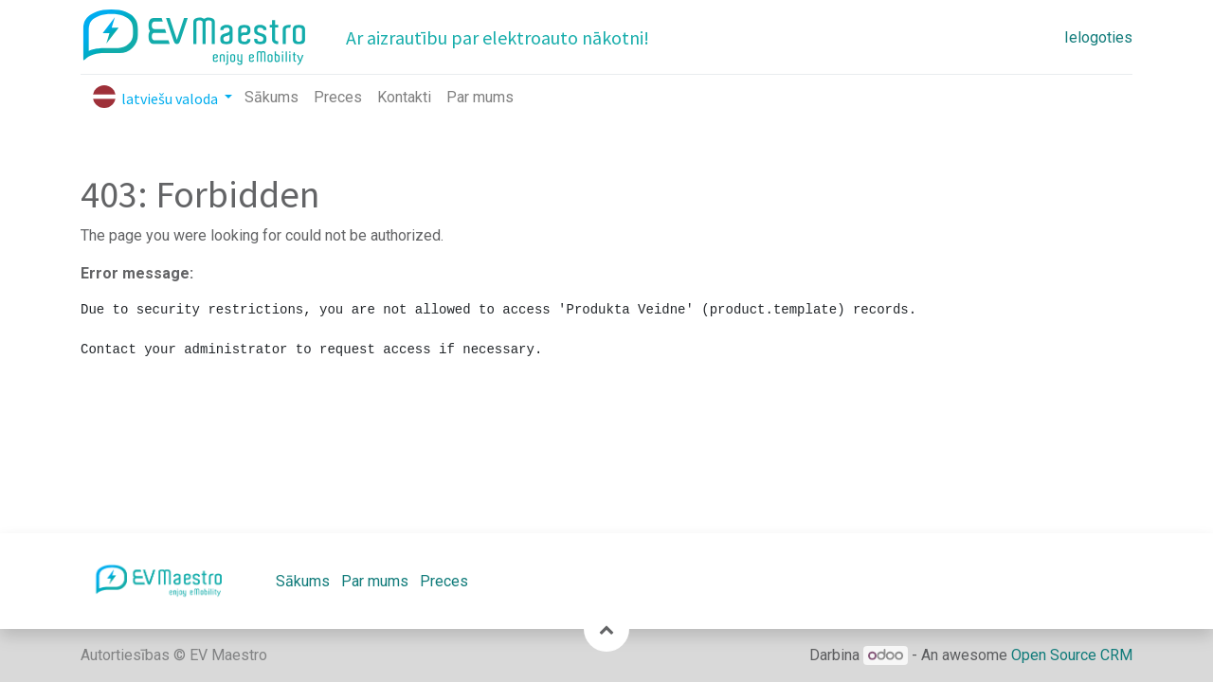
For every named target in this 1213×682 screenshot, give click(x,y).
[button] (606, 629)
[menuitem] (271, 98)
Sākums (303, 581)
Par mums (374, 581)
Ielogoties (1098, 37)
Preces (444, 581)
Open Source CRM (1071, 655)
